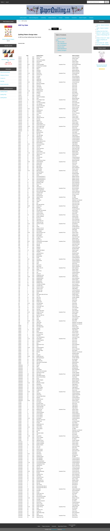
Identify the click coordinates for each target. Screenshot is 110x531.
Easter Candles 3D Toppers (8, 32)
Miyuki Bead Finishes (62, 526)
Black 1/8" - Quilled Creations (103, 33)
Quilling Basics (3, 97)
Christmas (67, 17)
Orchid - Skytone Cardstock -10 (102, 29)
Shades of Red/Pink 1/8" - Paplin (102, 40)
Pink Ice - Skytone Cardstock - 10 (103, 25)
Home (2, 2)
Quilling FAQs (3, 94)
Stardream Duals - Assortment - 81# (8, 55)
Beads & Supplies (82, 17)
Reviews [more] (102, 48)
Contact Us (2, 78)
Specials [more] (8, 45)
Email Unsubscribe (4, 84)
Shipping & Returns (4, 75)
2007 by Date (60, 41)
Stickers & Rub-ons (52, 17)
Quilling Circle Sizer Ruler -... (103, 31)
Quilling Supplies (23, 17)
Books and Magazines (33, 17)
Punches (60, 17)
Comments (54, 526)
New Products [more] (8, 21)
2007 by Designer (61, 45)
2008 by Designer (61, 50)
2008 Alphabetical (61, 48)
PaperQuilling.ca (54, 529)
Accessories (74, 17)
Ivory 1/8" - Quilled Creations (103, 44)
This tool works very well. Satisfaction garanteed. (101, 59)
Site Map (2, 81)
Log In (7, 2)
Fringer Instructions (46, 526)
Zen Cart (63, 529)
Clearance (91, 17)
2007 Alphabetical (61, 43)
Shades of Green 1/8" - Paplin (103, 37)
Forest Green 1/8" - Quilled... (103, 42)
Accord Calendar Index (72, 525)
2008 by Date (60, 47)
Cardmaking (43, 17)
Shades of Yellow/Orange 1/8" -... (103, 35)
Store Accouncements (5, 72)
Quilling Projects (3, 91)
